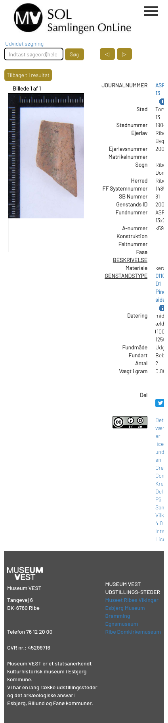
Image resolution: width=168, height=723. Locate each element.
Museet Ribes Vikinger (131, 599)
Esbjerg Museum (125, 607)
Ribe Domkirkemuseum (133, 631)
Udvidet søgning (24, 43)
